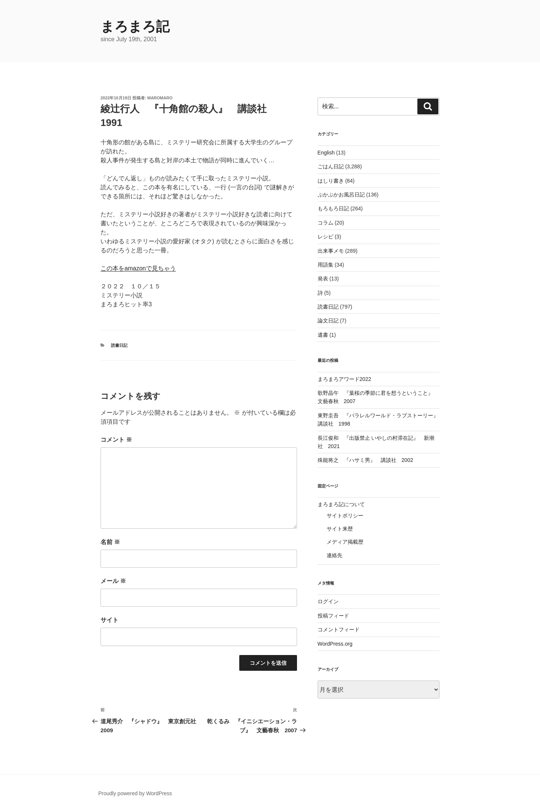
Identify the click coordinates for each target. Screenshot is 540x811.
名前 (110, 542)
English (326, 153)
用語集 (325, 265)
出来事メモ (331, 251)
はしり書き (331, 181)
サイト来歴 (340, 529)
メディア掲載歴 (345, 542)
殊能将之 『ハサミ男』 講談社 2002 (365, 460)
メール (113, 581)
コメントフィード (339, 630)
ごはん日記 (331, 166)
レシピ (325, 237)
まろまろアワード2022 (344, 379)
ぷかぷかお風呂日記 (341, 195)
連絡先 (334, 555)
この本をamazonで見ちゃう (138, 268)
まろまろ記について (341, 504)
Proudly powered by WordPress (135, 793)
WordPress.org (335, 644)
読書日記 (119, 345)
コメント (116, 439)
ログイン (328, 601)
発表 (323, 279)
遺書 (323, 335)
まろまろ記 (135, 26)
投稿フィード (333, 616)
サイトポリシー (345, 516)
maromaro (159, 98)
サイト (109, 620)
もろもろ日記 (333, 208)
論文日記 (328, 321)
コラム (325, 223)
